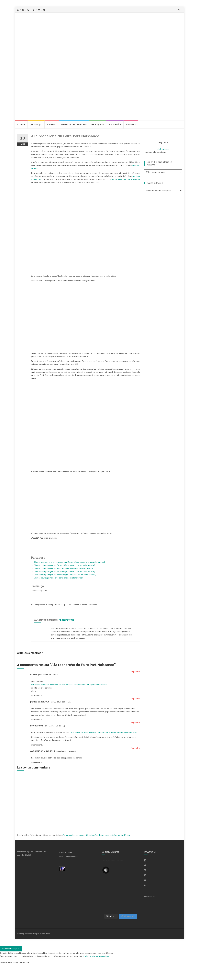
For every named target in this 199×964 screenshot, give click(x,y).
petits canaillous (40, 701)
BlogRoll (131, 124)
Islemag (20, 933)
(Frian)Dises (97, 124)
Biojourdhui (36, 725)
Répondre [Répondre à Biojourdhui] (135, 722)
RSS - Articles (65, 852)
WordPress (44, 933)
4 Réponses (74, 605)
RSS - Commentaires (69, 856)
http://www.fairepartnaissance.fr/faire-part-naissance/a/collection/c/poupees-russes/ (69, 684)
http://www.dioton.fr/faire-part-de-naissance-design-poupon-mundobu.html (103, 732)
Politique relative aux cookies (96, 956)
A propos (52, 124)
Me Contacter (163, 149)
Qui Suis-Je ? (36, 124)
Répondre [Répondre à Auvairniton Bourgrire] (135, 748)
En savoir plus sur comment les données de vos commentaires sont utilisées (96, 835)
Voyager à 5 (114, 124)
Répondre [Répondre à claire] (135, 671)
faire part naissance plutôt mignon (124, 179)
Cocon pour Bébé (54, 605)
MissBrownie (91, 605)
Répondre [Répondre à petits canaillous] (135, 699)
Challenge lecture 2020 (74, 124)
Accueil (21, 124)
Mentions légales (25, 851)
